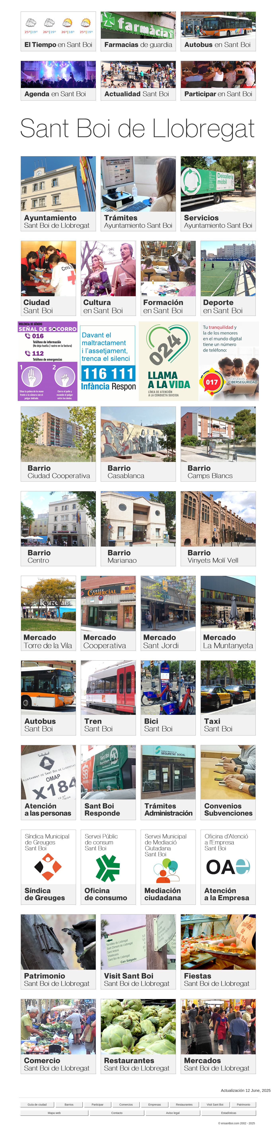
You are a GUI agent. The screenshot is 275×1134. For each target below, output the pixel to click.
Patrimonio (243, 1104)
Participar (97, 1104)
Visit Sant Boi (215, 1104)
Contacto (117, 1113)
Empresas (154, 1104)
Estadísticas (228, 1113)
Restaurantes (184, 1104)
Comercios (126, 1104)
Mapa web (54, 1113)
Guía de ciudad (37, 1104)
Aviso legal (172, 1113)
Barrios (69, 1104)
